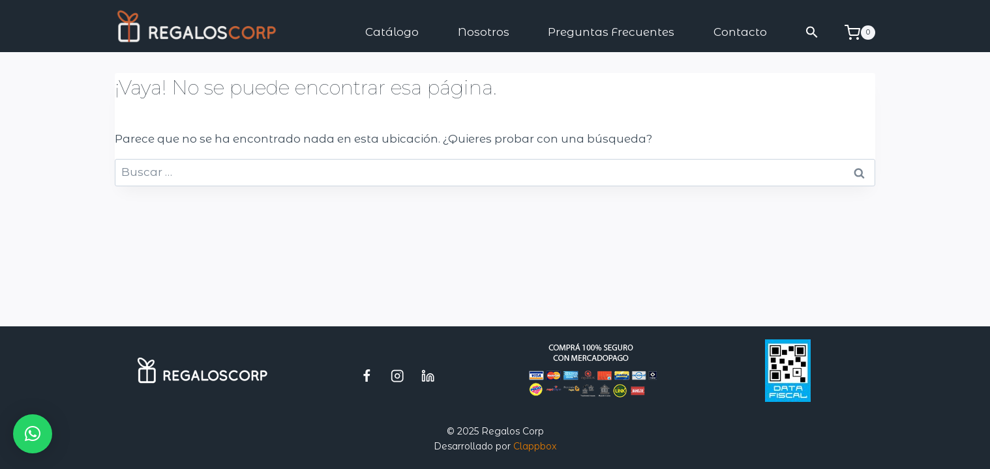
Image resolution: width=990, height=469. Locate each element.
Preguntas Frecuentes (611, 31)
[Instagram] (397, 375)
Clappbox (534, 446)
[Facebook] (366, 375)
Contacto (740, 31)
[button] (813, 32)
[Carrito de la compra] (860, 32)
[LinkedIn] (428, 375)
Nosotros (483, 31)
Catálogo (392, 31)
